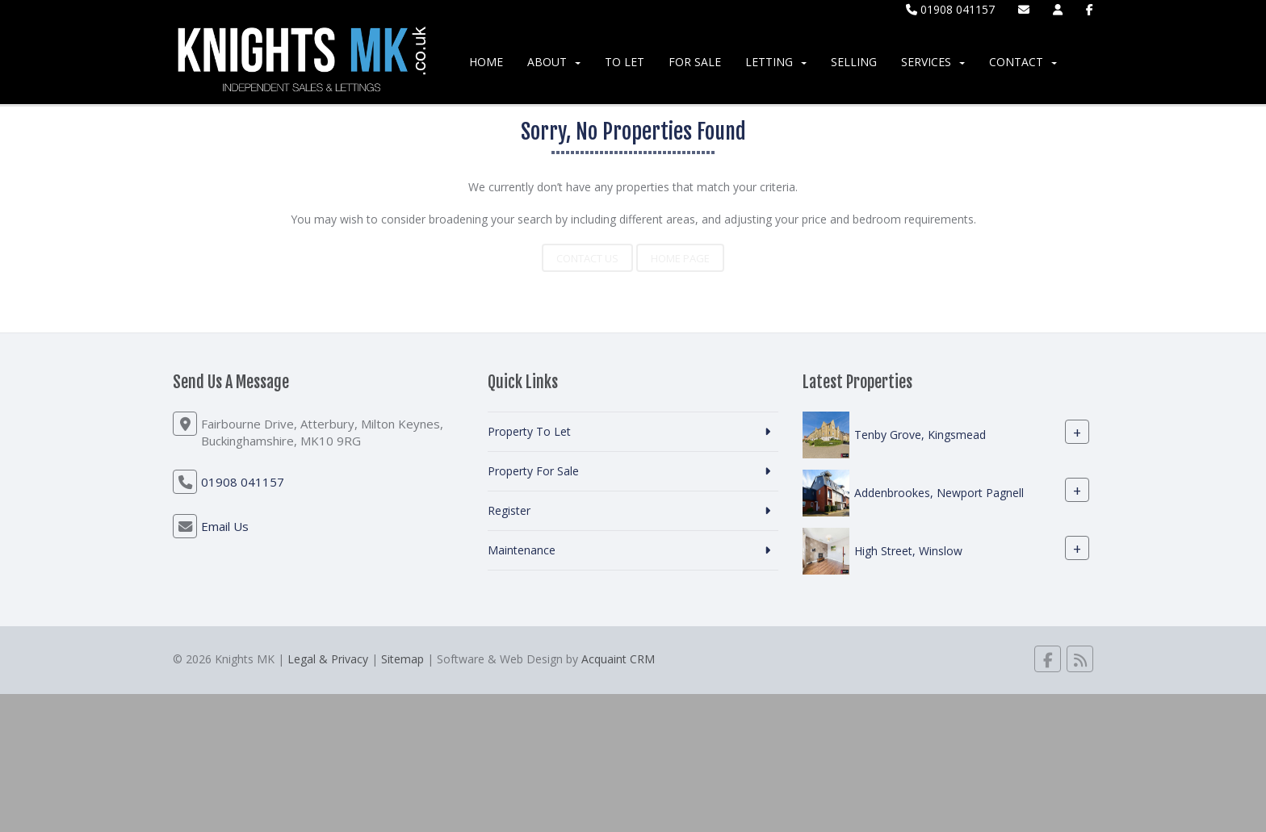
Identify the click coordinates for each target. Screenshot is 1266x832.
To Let (624, 61)
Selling (854, 61)
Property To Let (529, 431)
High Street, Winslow (908, 550)
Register (509, 510)
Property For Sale (533, 471)
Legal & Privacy (327, 659)
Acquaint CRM (618, 659)
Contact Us (587, 258)
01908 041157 (950, 9)
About (554, 61)
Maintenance (521, 550)
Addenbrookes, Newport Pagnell (939, 492)
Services (933, 61)
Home (486, 61)
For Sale (695, 61)
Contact (1023, 61)
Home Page (680, 258)
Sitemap (402, 659)
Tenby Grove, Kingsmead (920, 434)
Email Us (225, 526)
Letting (776, 61)
